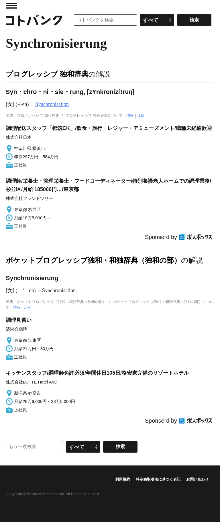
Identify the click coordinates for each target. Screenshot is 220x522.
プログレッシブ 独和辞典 (47, 74)
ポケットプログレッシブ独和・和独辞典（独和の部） (93, 260)
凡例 (140, 115)
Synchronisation (52, 104)
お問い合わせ (197, 479)
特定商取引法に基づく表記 (158, 479)
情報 (130, 115)
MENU (11, 5)
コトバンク (34, 20)
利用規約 (122, 479)
